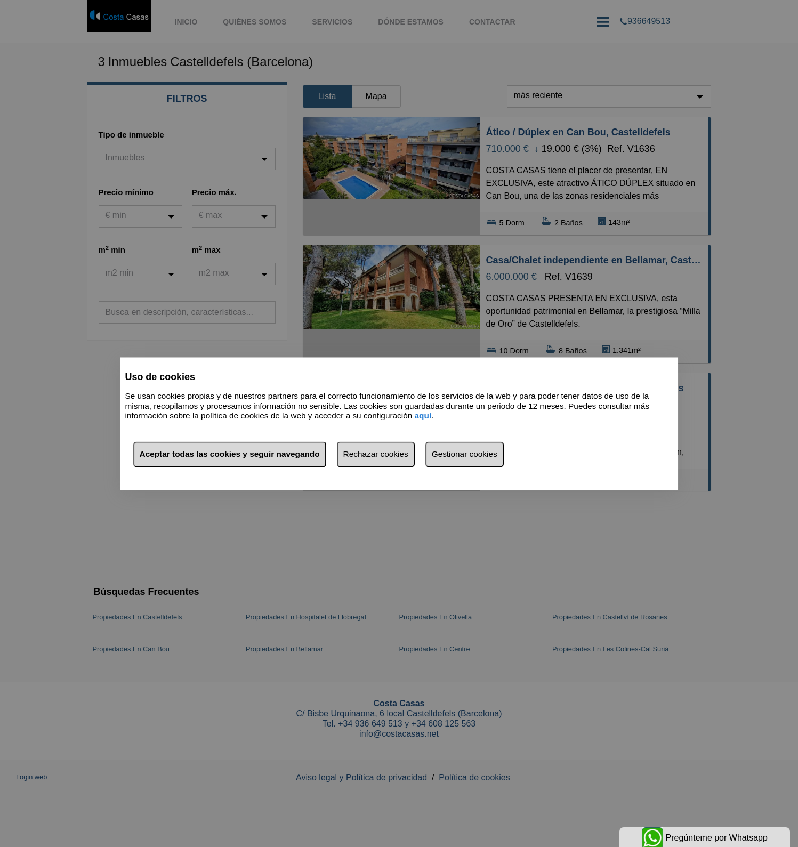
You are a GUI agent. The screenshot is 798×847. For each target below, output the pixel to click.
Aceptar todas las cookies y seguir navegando (230, 453)
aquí (423, 416)
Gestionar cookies (464, 453)
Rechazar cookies (375, 453)
